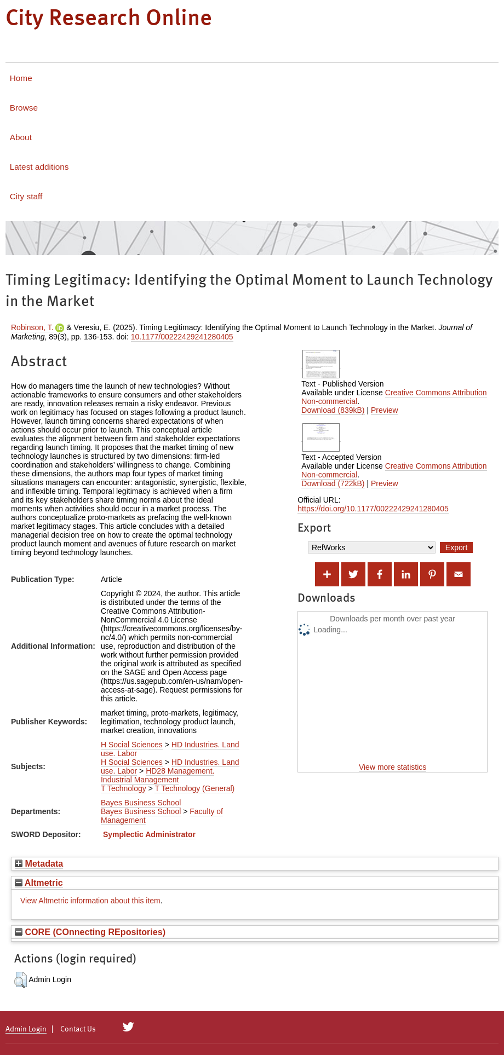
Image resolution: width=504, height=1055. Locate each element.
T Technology (123, 788)
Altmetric (39, 882)
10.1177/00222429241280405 (182, 336)
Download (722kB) (332, 483)
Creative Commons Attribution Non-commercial (393, 397)
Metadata (39, 863)
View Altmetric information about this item (90, 900)
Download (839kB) (332, 410)
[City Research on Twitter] (128, 1027)
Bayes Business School (141, 802)
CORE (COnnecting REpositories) (90, 932)
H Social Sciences (132, 744)
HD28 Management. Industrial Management (157, 775)
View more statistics (392, 767)
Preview (384, 410)
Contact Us (78, 1029)
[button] (20, 980)
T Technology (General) (194, 788)
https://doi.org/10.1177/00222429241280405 (373, 508)
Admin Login (26, 1029)
